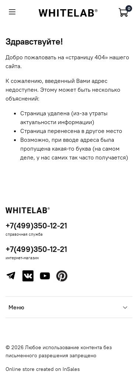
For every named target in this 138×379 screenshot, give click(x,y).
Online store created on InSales (43, 369)
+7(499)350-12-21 (36, 226)
